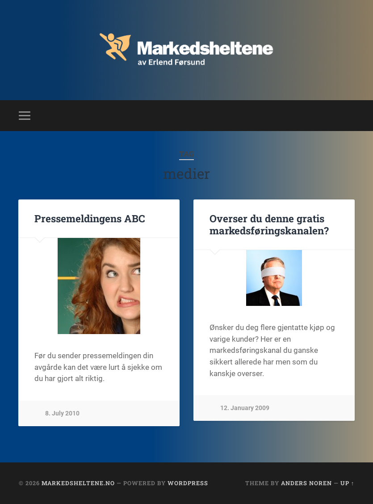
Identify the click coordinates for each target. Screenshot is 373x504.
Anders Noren (306, 483)
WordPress (188, 483)
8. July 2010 (62, 413)
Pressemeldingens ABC (89, 218)
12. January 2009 (244, 408)
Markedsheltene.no (78, 483)
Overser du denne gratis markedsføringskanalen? (269, 224)
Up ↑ (347, 483)
